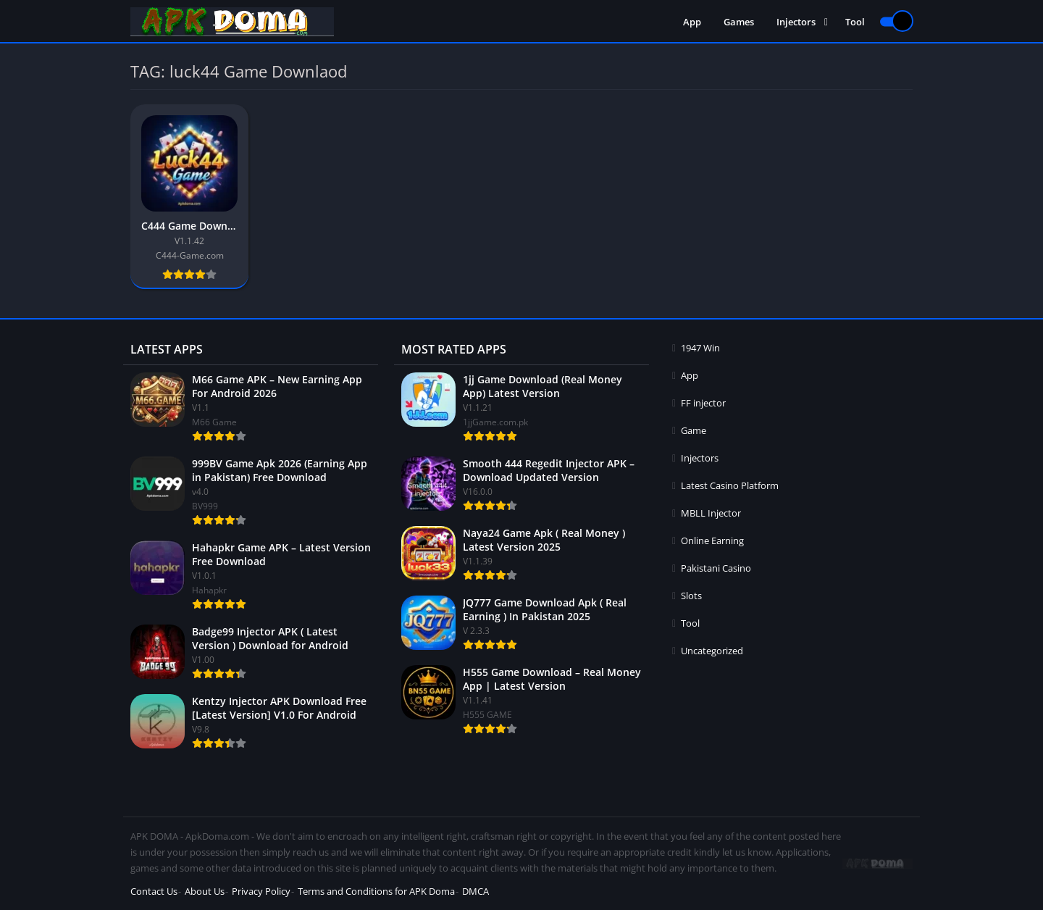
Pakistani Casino (716, 568)
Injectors (796, 21)
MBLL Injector (711, 512)
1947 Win (700, 347)
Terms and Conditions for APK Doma (376, 891)
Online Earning (712, 540)
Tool (855, 21)
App (692, 21)
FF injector (703, 402)
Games (739, 21)
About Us (205, 891)
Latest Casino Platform (730, 485)
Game (693, 430)
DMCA (475, 891)
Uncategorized (712, 650)
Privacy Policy (261, 891)
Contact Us (153, 891)
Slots (691, 595)
